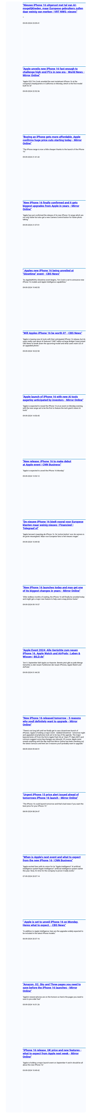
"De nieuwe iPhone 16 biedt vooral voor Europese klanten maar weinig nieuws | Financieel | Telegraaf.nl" (53, 525)
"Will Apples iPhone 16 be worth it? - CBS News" (52, 333)
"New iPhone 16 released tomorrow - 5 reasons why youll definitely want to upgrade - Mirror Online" (52, 721)
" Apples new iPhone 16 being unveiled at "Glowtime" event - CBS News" (48, 272)
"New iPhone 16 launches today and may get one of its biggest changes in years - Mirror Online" (53, 589)
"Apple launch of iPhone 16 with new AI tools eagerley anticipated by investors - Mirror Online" (53, 398)
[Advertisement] (54, 45)
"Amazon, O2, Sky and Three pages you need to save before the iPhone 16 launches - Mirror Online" (52, 988)
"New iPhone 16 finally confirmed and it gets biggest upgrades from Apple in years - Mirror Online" (51, 206)
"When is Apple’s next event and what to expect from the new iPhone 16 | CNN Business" (52, 858)
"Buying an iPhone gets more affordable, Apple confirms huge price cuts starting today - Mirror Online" (52, 140)
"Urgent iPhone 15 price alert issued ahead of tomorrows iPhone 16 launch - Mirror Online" (51, 796)
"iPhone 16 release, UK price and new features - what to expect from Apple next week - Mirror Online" (52, 1053)
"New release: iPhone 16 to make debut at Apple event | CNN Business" (47, 463)
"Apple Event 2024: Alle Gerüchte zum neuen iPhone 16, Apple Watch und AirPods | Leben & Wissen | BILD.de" (51, 653)
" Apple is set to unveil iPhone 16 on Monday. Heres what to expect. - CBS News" (50, 923)
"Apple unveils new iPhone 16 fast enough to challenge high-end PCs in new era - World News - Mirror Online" (54, 72)
